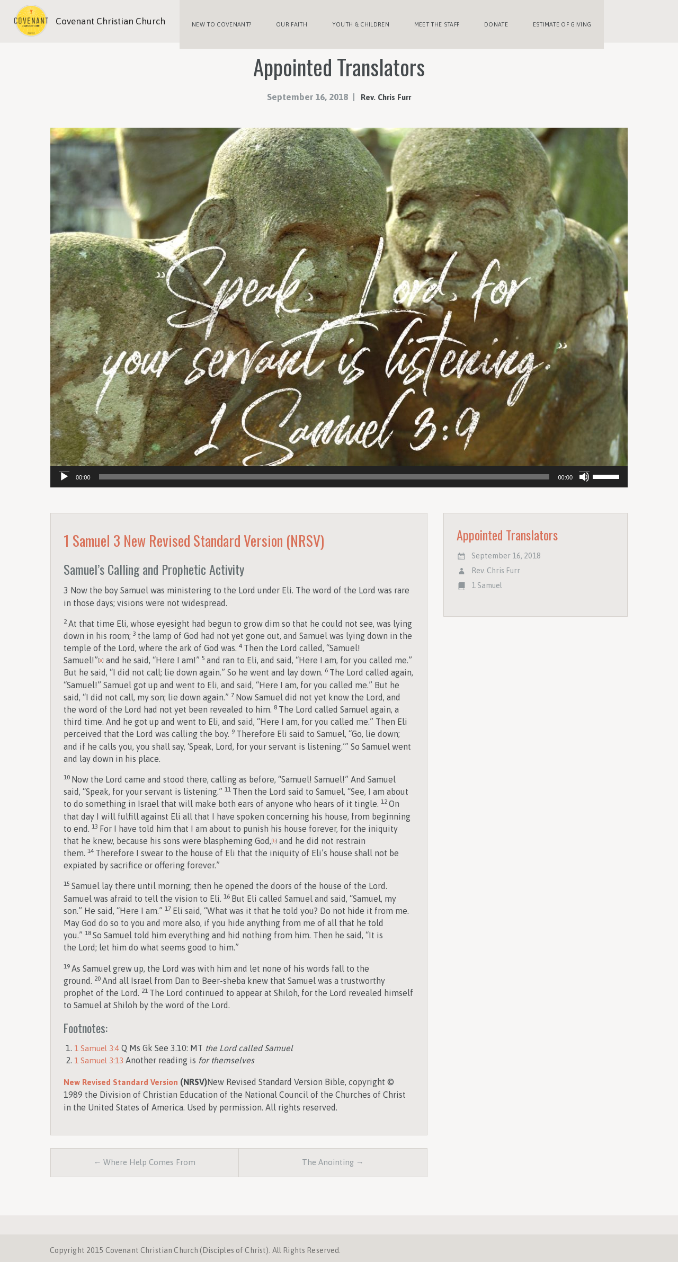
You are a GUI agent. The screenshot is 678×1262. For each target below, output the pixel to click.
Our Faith (286, 21)
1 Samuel (486, 579)
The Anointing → (332, 1157)
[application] (339, 470)
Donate (480, 21)
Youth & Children (351, 21)
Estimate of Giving (542, 21)
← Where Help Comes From (144, 1157)
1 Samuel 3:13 (100, 1054)
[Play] (64, 470)
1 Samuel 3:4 (98, 1041)
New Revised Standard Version (123, 1075)
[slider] (324, 470)
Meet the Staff (424, 21)
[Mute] (584, 470)
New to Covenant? (219, 21)
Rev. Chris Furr (385, 90)
